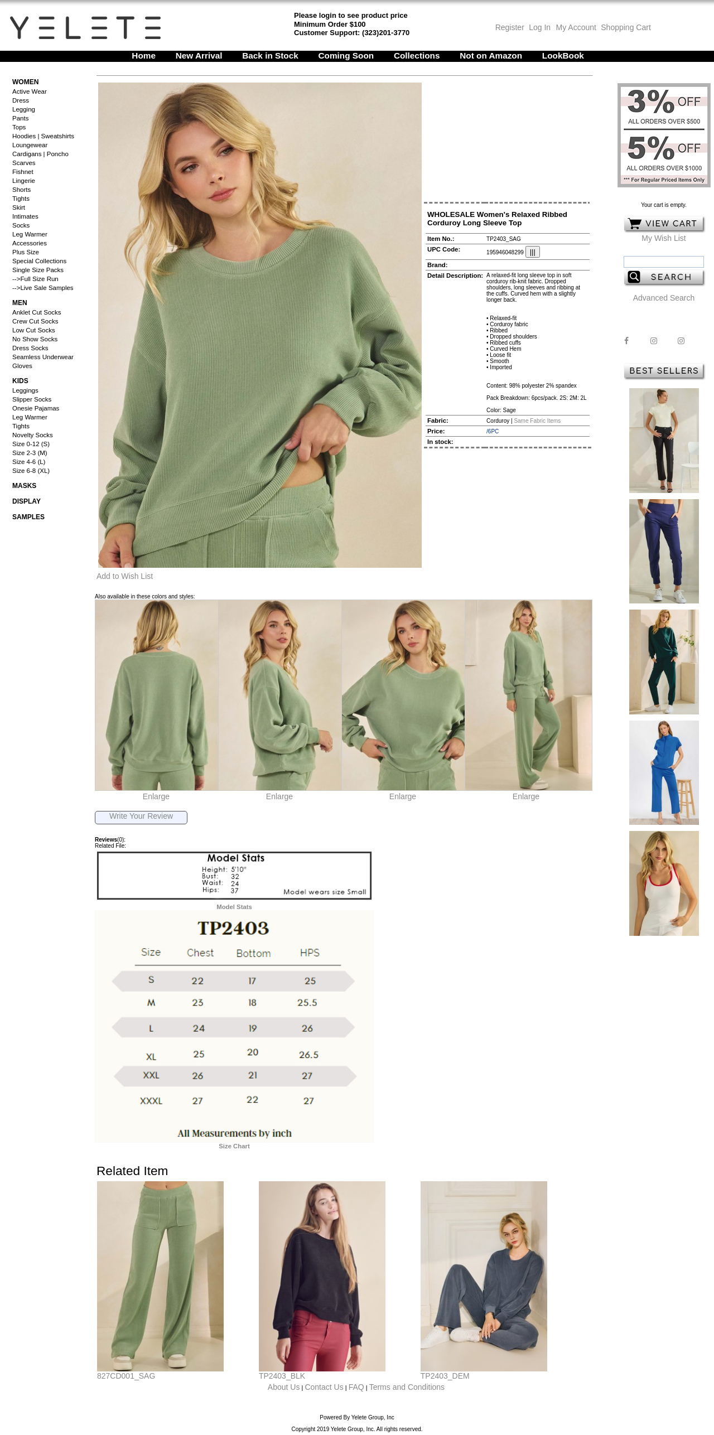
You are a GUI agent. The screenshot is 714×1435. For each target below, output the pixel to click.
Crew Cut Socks (35, 321)
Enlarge (156, 796)
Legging (23, 109)
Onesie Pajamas (35, 408)
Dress (20, 100)
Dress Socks (30, 348)
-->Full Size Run (35, 279)
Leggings (25, 390)
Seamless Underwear (43, 357)
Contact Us (324, 1387)
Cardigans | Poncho (40, 154)
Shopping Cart (626, 27)
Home (144, 55)
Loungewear (29, 145)
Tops (19, 127)
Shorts (21, 189)
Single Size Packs (38, 270)
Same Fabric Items (537, 421)
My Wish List (663, 238)
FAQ (356, 1387)
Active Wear (29, 91)
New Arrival (199, 55)
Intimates (25, 216)
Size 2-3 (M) (29, 453)
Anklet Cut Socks (36, 312)
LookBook (563, 55)
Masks (24, 486)
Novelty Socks (32, 435)
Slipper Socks (31, 399)
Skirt (18, 207)
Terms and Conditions (407, 1387)
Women (25, 82)
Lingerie (23, 180)
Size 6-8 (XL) (31, 470)
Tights (21, 198)
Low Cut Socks (33, 330)
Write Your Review (141, 815)
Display (26, 501)
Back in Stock (270, 55)
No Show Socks (34, 339)
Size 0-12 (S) (31, 444)
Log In (540, 27)
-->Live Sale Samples (43, 287)
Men (19, 303)
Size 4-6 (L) (28, 461)
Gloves (22, 366)
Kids (20, 381)
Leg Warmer (29, 234)
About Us (284, 1387)
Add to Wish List (125, 576)
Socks (21, 225)
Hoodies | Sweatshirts (43, 136)
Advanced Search (664, 297)
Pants (20, 118)
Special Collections (39, 261)
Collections (417, 55)
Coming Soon (346, 55)
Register (509, 27)
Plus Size (25, 252)
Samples (28, 517)
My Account (575, 27)
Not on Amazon (491, 55)
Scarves (24, 163)
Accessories (29, 243)
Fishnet (22, 171)
